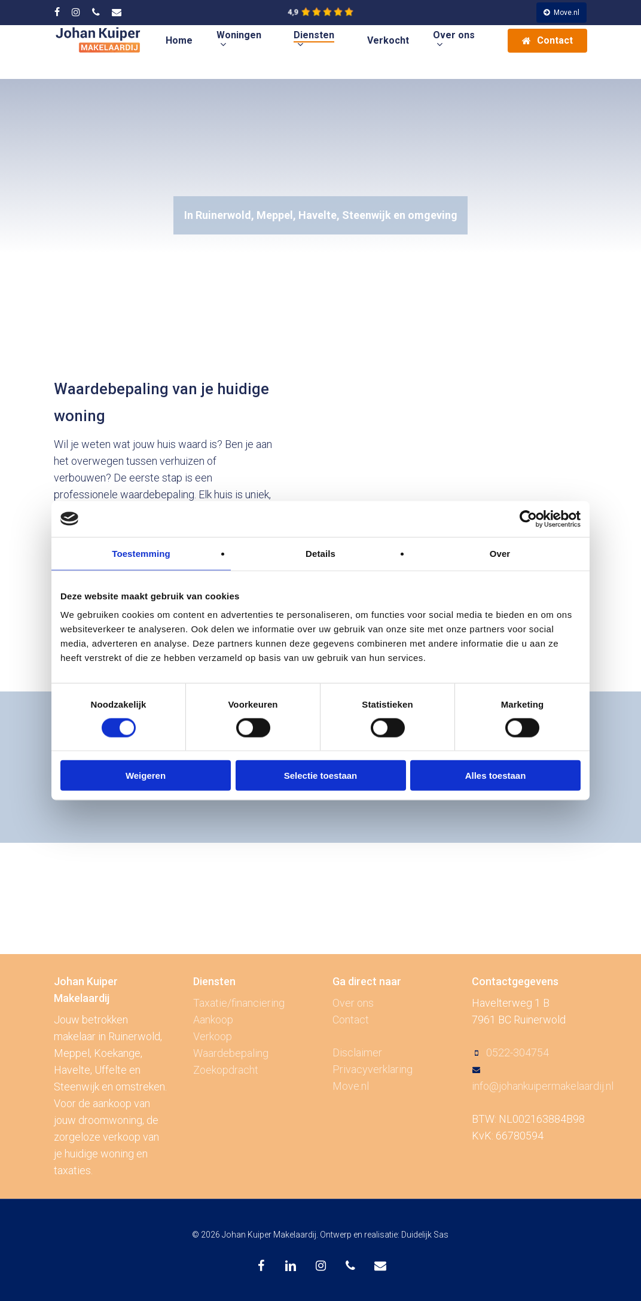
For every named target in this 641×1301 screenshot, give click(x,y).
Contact (350, 1019)
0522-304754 (517, 1052)
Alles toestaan (495, 775)
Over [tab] (500, 553)
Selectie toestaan (321, 775)
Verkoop (212, 1036)
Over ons (353, 1003)
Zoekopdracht (225, 1070)
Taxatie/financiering (239, 1003)
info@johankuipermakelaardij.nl (542, 1086)
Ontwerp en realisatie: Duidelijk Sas (384, 1234)
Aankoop (213, 1019)
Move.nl (350, 1086)
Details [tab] (320, 553)
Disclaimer (357, 1052)
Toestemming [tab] (141, 553)
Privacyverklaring (372, 1069)
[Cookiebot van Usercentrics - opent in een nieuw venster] (528, 519)
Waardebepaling (230, 1053)
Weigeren (146, 775)
